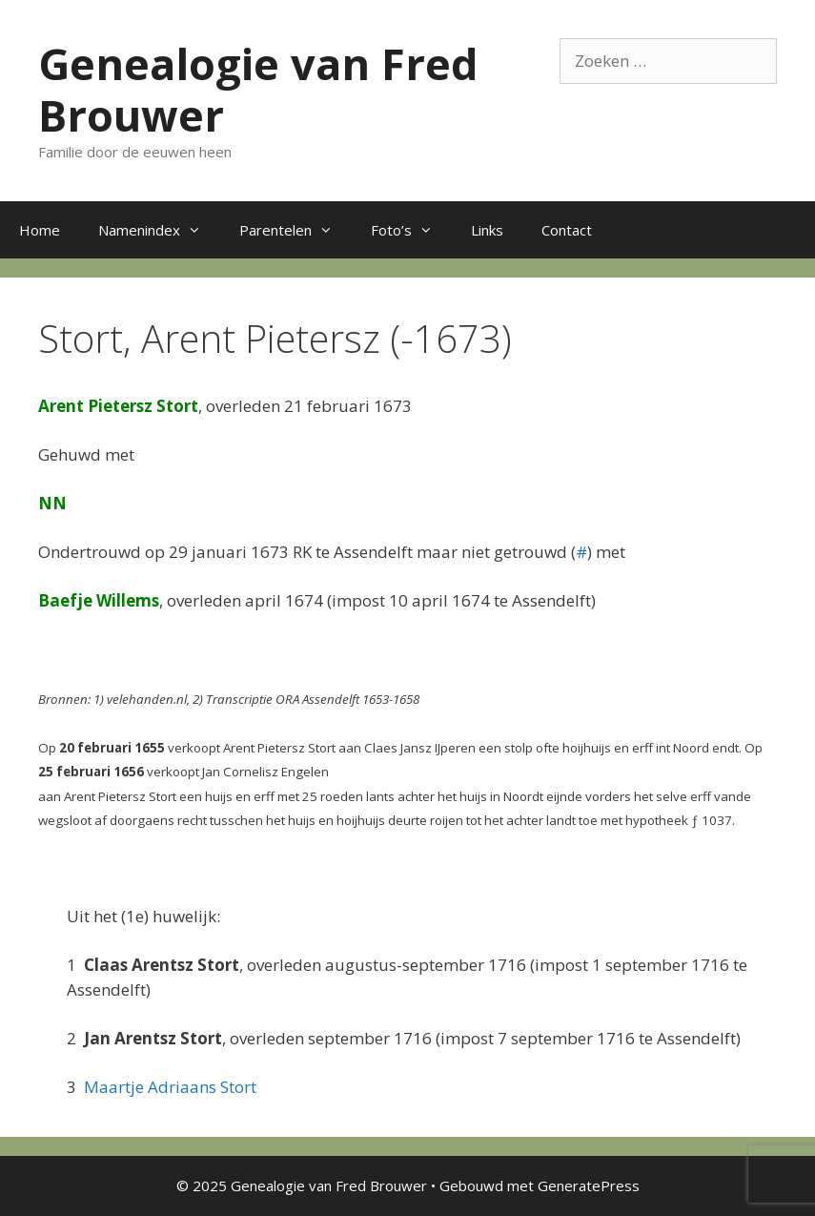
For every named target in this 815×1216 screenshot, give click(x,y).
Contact (566, 229)
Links (487, 229)
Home (39, 229)
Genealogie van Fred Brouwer (258, 89)
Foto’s (411, 229)
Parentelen (295, 229)
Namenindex (159, 229)
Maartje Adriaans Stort (170, 1087)
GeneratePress (589, 1185)
